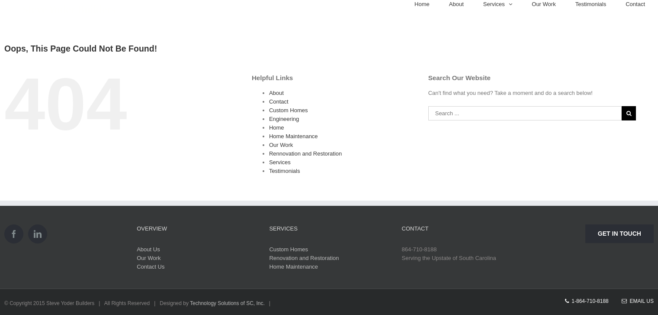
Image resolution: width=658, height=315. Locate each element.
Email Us (638, 301)
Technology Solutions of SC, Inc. (227, 303)
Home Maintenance (293, 136)
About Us (148, 249)
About (276, 93)
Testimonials (284, 171)
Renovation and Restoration (304, 258)
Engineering (284, 119)
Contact (279, 101)
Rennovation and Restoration (305, 153)
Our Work (281, 145)
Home (276, 127)
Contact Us (150, 266)
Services (280, 162)
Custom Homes (288, 110)
